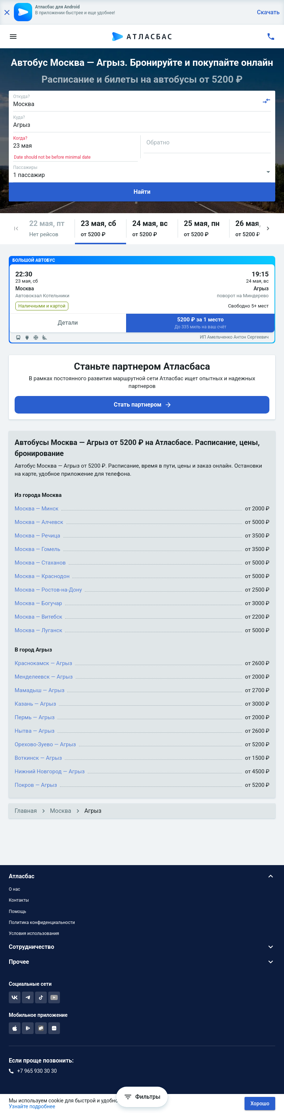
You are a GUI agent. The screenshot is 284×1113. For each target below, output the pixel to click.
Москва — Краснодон (42, 576)
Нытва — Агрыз (34, 731)
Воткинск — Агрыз (38, 758)
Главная (26, 810)
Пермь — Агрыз (34, 717)
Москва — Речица (37, 535)
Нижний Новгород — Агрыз (50, 771)
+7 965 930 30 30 (37, 1071)
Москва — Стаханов (40, 562)
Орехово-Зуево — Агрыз (45, 744)
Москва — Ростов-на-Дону (48, 589)
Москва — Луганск (38, 630)
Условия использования (34, 933)
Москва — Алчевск (39, 522)
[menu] (13, 36)
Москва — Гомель (37, 549)
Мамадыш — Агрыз (39, 690)
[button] (16, 228)
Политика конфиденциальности (42, 922)
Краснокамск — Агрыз (43, 663)
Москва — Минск (36, 508)
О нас (14, 889)
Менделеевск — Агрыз (44, 677)
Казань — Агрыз (35, 704)
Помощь (17, 911)
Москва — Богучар (38, 603)
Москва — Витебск (38, 617)
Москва (60, 810)
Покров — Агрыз (36, 785)
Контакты (19, 900)
